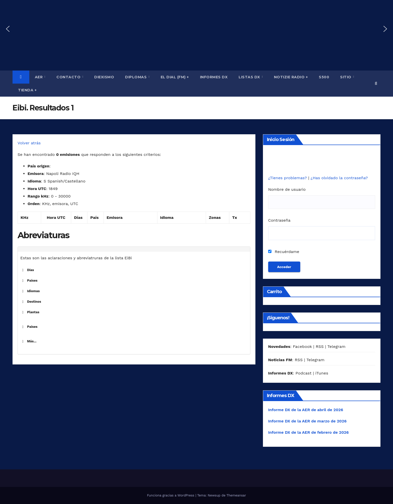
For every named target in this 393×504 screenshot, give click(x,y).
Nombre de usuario (287, 189)
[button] (8, 29)
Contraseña (279, 220)
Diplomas (136, 77)
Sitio (346, 77)
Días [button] (27, 270)
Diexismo (104, 77)
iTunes (321, 373)
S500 (324, 77)
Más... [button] (28, 341)
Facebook (302, 346)
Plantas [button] (29, 312)
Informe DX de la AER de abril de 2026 (305, 409)
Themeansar (236, 495)
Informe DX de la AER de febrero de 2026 (308, 432)
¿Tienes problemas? (288, 177)
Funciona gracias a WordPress (171, 495)
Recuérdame (283, 251)
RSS (320, 346)
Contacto (69, 77)
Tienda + (27, 90)
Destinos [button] (30, 301)
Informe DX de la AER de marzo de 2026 (307, 421)
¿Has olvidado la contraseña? (339, 177)
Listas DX (250, 77)
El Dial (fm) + (175, 77)
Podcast (304, 373)
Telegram (336, 346)
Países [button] (28, 280)
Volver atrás (29, 143)
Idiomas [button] (30, 291)
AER (39, 77)
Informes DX (214, 77)
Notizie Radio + (291, 77)
